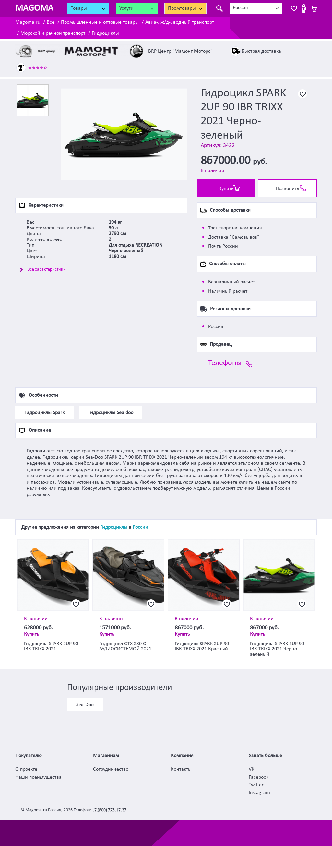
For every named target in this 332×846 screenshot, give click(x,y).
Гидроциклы (105, 33)
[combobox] (256, 8)
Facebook (258, 777)
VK (251, 769)
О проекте (26, 769)
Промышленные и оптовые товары (100, 22)
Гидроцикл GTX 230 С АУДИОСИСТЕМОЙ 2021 (125, 646)
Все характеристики (46, 269)
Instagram (259, 792)
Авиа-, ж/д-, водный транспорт (179, 22)
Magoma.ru (27, 22)
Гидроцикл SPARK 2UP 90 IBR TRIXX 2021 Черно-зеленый (277, 649)
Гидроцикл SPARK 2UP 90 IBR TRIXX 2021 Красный (202, 646)
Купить (226, 188)
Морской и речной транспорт (52, 33)
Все (50, 22)
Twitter (256, 785)
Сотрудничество (110, 769)
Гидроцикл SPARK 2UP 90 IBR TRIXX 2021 (51, 646)
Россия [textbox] (240, 7)
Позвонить (287, 188)
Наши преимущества (38, 777)
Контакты (181, 769)
